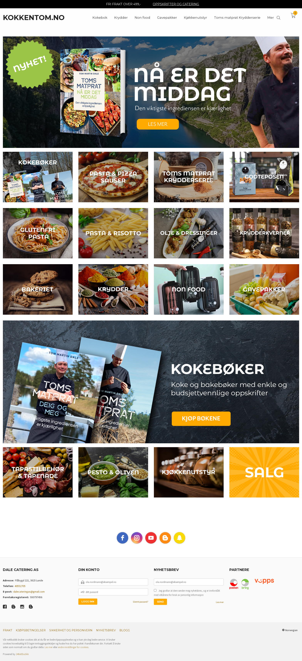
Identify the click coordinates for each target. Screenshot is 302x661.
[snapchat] (179, 542)
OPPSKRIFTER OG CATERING (176, 4)
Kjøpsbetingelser (31, 635)
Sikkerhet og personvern (70, 635)
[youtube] (151, 542)
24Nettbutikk (22, 658)
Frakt (7, 635)
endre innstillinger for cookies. (73, 651)
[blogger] (165, 542)
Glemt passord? (140, 606)
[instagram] (137, 542)
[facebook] (122, 542)
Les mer (220, 606)
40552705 (20, 590)
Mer (270, 17)
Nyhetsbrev (106, 635)
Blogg (124, 635)
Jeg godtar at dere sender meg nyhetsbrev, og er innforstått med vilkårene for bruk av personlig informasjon (187, 597)
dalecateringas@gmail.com (29, 596)
